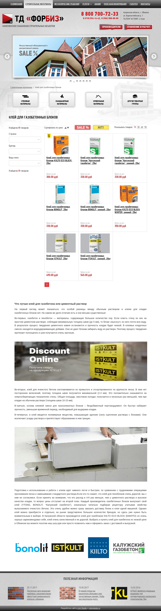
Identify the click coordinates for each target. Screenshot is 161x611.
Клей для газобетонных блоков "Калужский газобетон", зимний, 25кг (127, 160)
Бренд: (12, 145)
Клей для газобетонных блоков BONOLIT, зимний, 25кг (95, 208)
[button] (25, 100)
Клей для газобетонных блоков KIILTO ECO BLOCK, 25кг (59, 160)
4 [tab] (80, 81)
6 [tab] (87, 81)
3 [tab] (77, 81)
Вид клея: (14, 157)
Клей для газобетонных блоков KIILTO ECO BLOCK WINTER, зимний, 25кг (127, 209)
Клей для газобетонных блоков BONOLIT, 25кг (58, 208)
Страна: (13, 133)
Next (154, 56)
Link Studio (82, 608)
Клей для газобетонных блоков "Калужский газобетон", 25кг (92, 160)
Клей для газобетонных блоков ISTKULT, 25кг (58, 257)
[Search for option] (25, 139)
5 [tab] (84, 81)
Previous (7, 56)
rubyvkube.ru (94, 608)
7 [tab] (90, 81)
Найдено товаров (19, 127)
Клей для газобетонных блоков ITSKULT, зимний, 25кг (95, 257)
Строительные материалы (21, 87)
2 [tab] (74, 81)
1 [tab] (71, 81)
